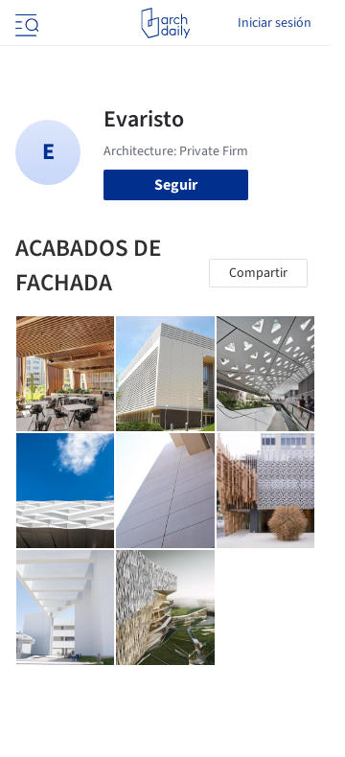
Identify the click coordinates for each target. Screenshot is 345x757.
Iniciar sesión (274, 23)
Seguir (175, 184)
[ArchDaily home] (165, 23)
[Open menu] (25, 23)
